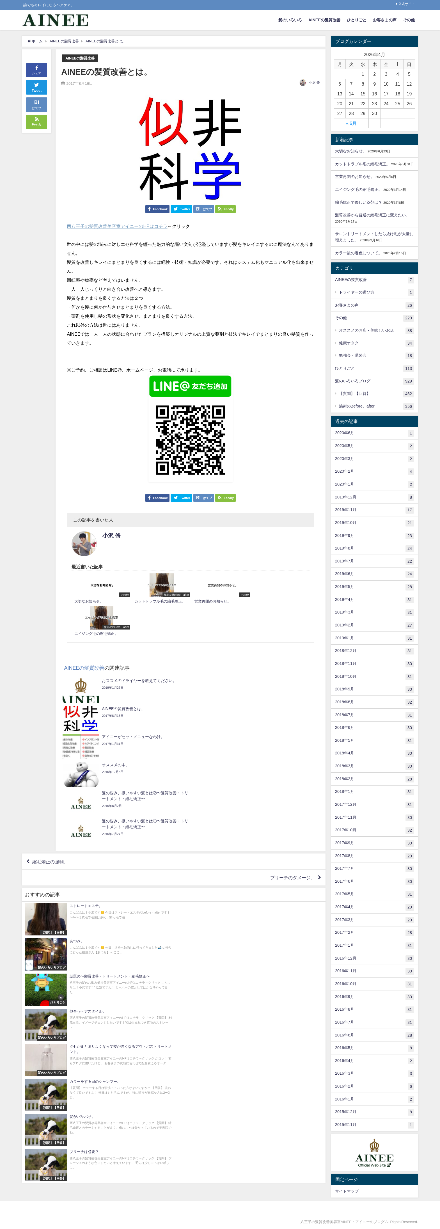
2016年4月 (374, 1061)
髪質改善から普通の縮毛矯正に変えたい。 (372, 215)
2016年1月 (374, 1099)
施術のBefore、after (376, 406)
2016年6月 (374, 1035)
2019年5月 (374, 587)
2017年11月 (374, 817)
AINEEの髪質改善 (324, 20)
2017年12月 (374, 805)
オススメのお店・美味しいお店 (376, 331)
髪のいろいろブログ (374, 381)
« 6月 (351, 123)
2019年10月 (374, 523)
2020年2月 (374, 471)
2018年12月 (374, 651)
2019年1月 (374, 638)
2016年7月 (374, 1022)
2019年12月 (374, 497)
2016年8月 (374, 1009)
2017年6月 (374, 881)
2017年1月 (374, 945)
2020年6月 (374, 433)
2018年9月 (374, 689)
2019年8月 (374, 548)
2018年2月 (374, 779)
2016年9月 (374, 997)
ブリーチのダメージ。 (292, 761)
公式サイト (406, 4)
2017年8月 (374, 856)
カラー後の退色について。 (358, 253)
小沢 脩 (314, 82)
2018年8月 (374, 702)
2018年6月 (374, 728)
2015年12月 (374, 1112)
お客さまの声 (385, 20)
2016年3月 (374, 1073)
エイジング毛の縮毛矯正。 (358, 189)
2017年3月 (374, 920)
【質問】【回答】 (376, 394)
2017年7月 (374, 869)
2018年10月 (374, 677)
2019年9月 (374, 536)
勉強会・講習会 (376, 356)
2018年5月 (374, 741)
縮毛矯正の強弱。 (50, 745)
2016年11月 (374, 971)
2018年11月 (374, 664)
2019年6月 (374, 574)
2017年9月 (374, 843)
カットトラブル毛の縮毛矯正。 (362, 164)
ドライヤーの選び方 (376, 292)
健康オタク (376, 343)
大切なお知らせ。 (350, 151)
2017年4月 (374, 907)
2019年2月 (374, 625)
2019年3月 (374, 612)
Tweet (37, 86)
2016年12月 (374, 958)
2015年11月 (374, 1125)
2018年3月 (374, 766)
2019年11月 (374, 510)
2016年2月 (374, 1086)
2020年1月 (374, 484)
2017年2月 (374, 933)
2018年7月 (374, 715)
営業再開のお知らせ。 (354, 176)
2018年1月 (374, 792)
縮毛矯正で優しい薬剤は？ (358, 202)
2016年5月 (374, 1048)
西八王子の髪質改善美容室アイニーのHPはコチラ (117, 226)
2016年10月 (374, 984)
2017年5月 (374, 894)
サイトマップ (347, 1191)
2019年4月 (374, 600)
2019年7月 (374, 561)
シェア (36, 70)
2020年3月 (374, 459)
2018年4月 (374, 753)
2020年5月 (374, 446)
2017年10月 (374, 830)
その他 (409, 20)
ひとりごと (356, 20)
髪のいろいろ (290, 20)
